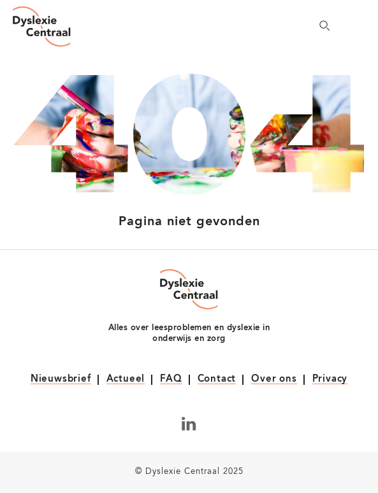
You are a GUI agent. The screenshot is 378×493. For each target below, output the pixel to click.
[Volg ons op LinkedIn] (189, 423)
